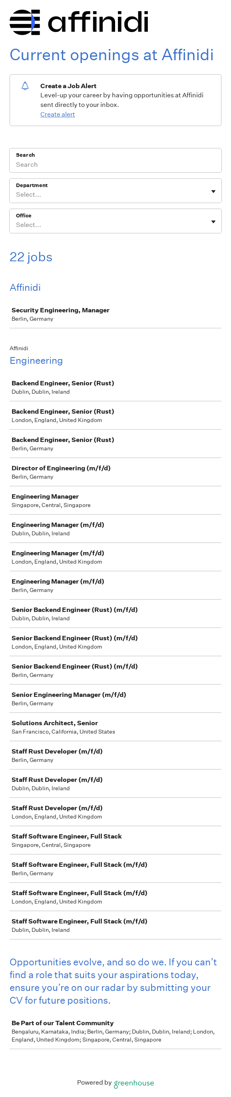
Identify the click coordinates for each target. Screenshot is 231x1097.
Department (32, 185)
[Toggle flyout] (213, 191)
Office (24, 215)
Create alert (57, 114)
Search (25, 155)
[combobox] (16, 194)
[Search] (115, 165)
